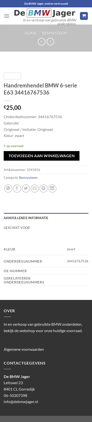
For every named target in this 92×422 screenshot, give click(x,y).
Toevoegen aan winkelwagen (42, 156)
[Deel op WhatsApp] (8, 188)
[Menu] (7, 16)
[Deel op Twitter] (26, 188)
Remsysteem (54, 33)
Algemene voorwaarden (24, 349)
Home (31, 33)
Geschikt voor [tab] (17, 228)
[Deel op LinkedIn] (52, 188)
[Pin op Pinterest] (43, 188)
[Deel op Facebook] (17, 188)
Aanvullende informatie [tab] (26, 218)
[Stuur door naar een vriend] (35, 188)
